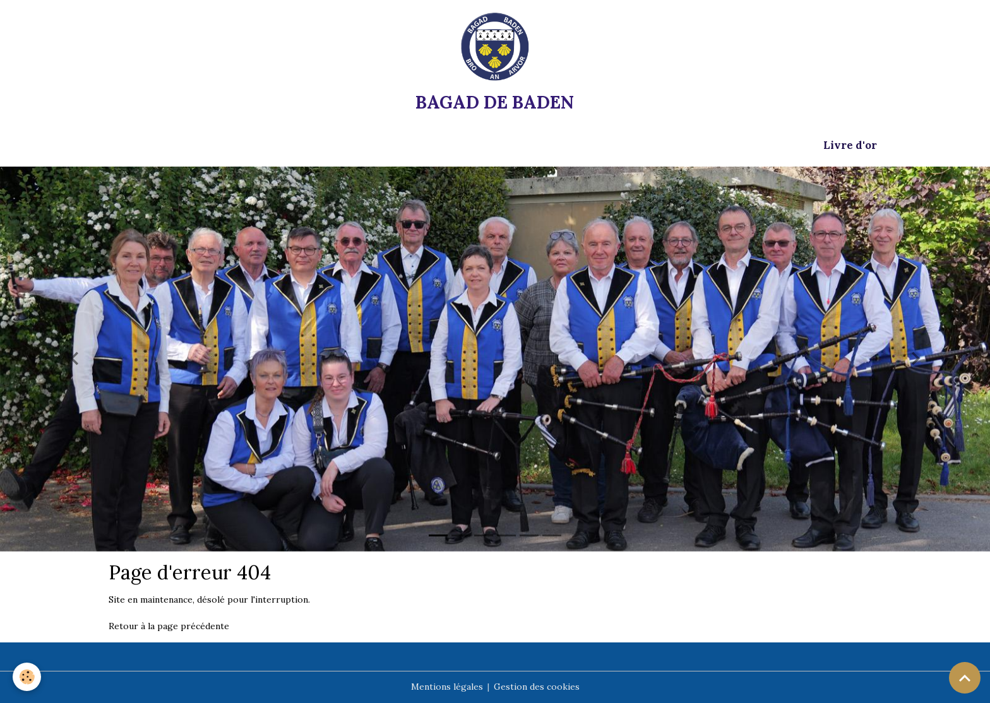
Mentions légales (447, 686)
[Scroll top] (965, 678)
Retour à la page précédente (169, 626)
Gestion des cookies (537, 686)
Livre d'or (850, 145)
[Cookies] (27, 677)
